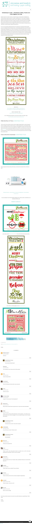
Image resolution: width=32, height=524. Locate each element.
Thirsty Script (12, 109)
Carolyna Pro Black (16, 113)
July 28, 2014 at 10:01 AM (6, 382)
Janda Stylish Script (21, 116)
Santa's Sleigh (16, 108)
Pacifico (24, 109)
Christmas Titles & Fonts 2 (12, 233)
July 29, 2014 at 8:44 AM (5, 449)
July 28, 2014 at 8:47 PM (5, 397)
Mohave (21, 109)
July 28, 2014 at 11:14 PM (6, 412)
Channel (13, 116)
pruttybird (4, 480)
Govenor (23, 108)
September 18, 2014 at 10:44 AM (6, 481)
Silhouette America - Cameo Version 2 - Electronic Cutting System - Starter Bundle (16, 192)
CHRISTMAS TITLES (19, 121)
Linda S (4, 388)
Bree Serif (8, 108)
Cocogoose (20, 108)
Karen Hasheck (5, 381)
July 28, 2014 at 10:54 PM (6, 404)
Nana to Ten (5, 440)
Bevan (16, 109)
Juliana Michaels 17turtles (9, 360)
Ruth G (4, 448)
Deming (18, 109)
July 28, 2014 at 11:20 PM (6, 428)
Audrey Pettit (5, 456)
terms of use (4, 129)
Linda (4, 373)
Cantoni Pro (11, 113)
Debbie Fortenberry (6, 352)
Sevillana (16, 116)
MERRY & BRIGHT (16, 201)
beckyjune (4, 465)
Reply (30, 357)
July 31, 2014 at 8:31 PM (5, 466)
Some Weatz (10, 116)
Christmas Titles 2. (23, 305)
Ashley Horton (5, 403)
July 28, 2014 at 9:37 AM (5, 367)
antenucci (4, 472)
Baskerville (12, 108)
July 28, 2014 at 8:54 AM (7, 361)
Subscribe (1, 523)
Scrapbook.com (16, 193)
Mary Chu (4, 487)
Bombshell (20, 113)
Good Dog (8, 109)
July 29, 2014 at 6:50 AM (7, 435)
